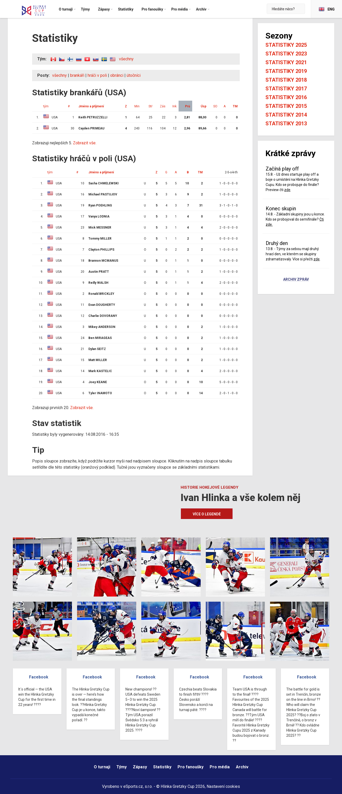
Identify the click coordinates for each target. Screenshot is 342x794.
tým (46, 106)
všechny (126, 58)
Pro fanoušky (191, 766)
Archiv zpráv (296, 279)
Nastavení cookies (223, 786)
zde (287, 190)
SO (215, 106)
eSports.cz (133, 786)
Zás (162, 106)
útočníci (134, 75)
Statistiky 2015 (286, 106)
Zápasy (140, 766)
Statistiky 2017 (286, 89)
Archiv (242, 766)
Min (137, 106)
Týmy (121, 766)
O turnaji (102, 766)
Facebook (38, 677)
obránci (116, 75)
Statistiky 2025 (286, 45)
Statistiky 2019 (286, 71)
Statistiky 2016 (286, 97)
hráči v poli (97, 75)
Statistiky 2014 (286, 115)
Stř (150, 106)
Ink (174, 106)
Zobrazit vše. (84, 142)
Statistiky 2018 (286, 80)
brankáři (77, 75)
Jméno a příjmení (91, 106)
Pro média (220, 766)
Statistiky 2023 (286, 54)
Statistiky (162, 766)
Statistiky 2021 (286, 62)
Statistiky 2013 (286, 123)
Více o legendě (207, 514)
